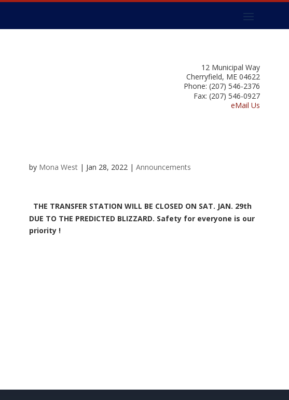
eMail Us (245, 105)
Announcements (163, 167)
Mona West (58, 167)
